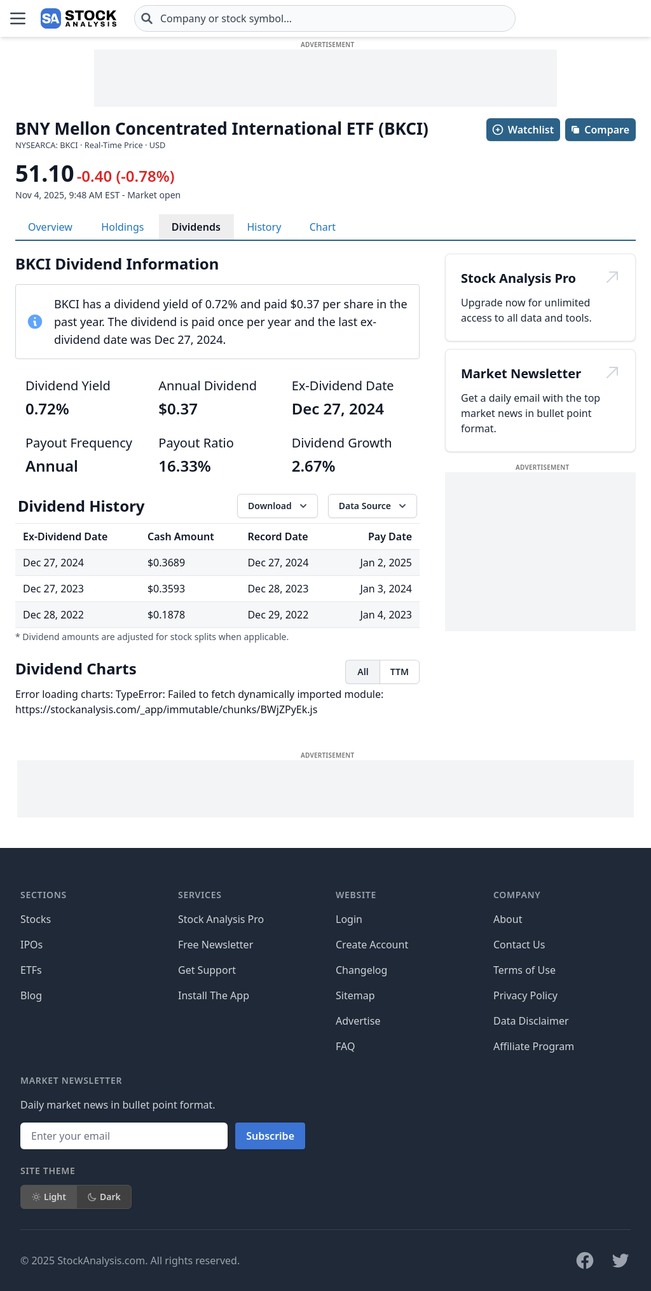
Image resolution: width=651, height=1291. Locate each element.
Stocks (35, 919)
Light (48, 1197)
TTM (399, 672)
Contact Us (519, 945)
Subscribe (270, 1136)
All (362, 672)
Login (349, 919)
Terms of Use (524, 970)
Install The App (213, 995)
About (507, 919)
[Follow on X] (620, 1260)
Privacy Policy (525, 995)
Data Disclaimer (531, 1021)
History (264, 227)
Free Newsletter (215, 945)
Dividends (196, 227)
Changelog (361, 970)
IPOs (31, 945)
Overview (50, 227)
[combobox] (325, 18)
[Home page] (78, 18)
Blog (31, 995)
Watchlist (522, 130)
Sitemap (355, 995)
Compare (599, 130)
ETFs (31, 970)
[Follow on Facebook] (585, 1260)
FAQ (345, 1046)
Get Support (207, 970)
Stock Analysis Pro (221, 919)
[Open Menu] (18, 18)
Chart (323, 227)
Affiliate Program (533, 1046)
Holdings (122, 227)
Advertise (358, 1021)
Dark (104, 1197)
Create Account (372, 945)
